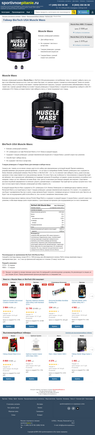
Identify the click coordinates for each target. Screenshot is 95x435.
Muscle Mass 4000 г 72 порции (81, 24)
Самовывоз (90, 1)
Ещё (28, 12)
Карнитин (59, 399)
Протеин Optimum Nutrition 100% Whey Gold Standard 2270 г (35, 302)
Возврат (39, 415)
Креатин (20, 399)
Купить (8, 326)
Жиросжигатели (50, 399)
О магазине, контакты (64, 1)
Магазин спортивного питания (11, 16)
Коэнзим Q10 (80, 399)
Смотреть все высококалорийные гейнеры (78, 333)
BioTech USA (48, 16)
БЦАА (15, 399)
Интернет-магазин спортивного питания (47, 389)
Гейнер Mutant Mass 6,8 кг (12, 354)
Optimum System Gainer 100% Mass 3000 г (34, 355)
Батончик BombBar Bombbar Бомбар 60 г (58, 301)
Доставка (76, 1)
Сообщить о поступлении (82, 32)
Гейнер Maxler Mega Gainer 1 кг (82, 355)
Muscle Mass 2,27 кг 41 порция (81, 37)
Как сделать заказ (13, 408)
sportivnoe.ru (20, 3)
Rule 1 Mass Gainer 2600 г (58, 354)
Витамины (66, 399)
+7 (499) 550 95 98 (58, 5)
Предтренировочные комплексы (34, 399)
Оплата (82, 1)
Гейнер (24, 16)
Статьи (13, 415)
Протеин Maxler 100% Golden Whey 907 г (79, 301)
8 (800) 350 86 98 (81, 5)
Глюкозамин (89, 399)
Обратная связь (13, 411)
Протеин (4, 399)
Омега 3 (72, 399)
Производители (18, 12)
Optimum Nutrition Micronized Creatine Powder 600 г (12, 301)
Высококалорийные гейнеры (35, 16)
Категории (6, 12)
